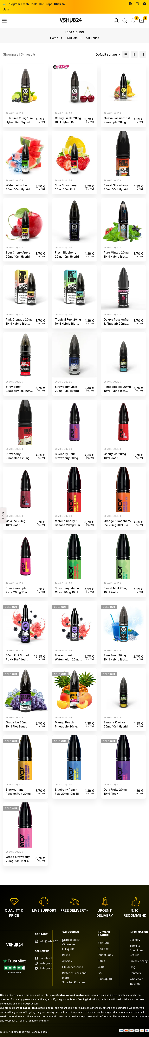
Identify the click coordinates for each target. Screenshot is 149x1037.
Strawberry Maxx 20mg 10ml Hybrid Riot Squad (67, 390)
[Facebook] (130, 3)
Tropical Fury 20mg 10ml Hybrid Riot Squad (68, 323)
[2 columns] (134, 54)
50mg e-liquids (14, 650)
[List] (125, 54)
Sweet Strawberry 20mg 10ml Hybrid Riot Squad (116, 189)
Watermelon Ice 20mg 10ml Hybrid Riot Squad (18, 189)
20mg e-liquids (14, 113)
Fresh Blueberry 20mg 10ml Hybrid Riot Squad (67, 256)
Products (71, 38)
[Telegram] (144, 3)
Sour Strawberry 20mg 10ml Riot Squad (66, 189)
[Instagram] (137, 3)
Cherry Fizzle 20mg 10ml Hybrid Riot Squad (68, 122)
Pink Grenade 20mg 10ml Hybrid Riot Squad (19, 323)
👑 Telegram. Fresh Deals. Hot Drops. (34, 6)
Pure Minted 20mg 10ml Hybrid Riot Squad (116, 256)
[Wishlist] (133, 20)
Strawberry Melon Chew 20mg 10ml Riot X (67, 592)
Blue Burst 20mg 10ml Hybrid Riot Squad (115, 659)
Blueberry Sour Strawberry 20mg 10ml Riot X (66, 458)
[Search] (124, 20)
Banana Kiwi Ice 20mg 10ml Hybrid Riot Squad (116, 726)
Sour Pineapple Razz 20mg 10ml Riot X (17, 592)
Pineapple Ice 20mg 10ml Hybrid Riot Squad (117, 390)
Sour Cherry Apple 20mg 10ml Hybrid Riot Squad (18, 256)
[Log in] (116, 20)
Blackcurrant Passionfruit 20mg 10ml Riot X (18, 793)
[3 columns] (142, 54)
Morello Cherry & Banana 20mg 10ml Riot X (68, 525)
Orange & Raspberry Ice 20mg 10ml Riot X (117, 525)
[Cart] (141, 20)
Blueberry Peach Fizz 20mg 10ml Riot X (68, 793)
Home (54, 38)
